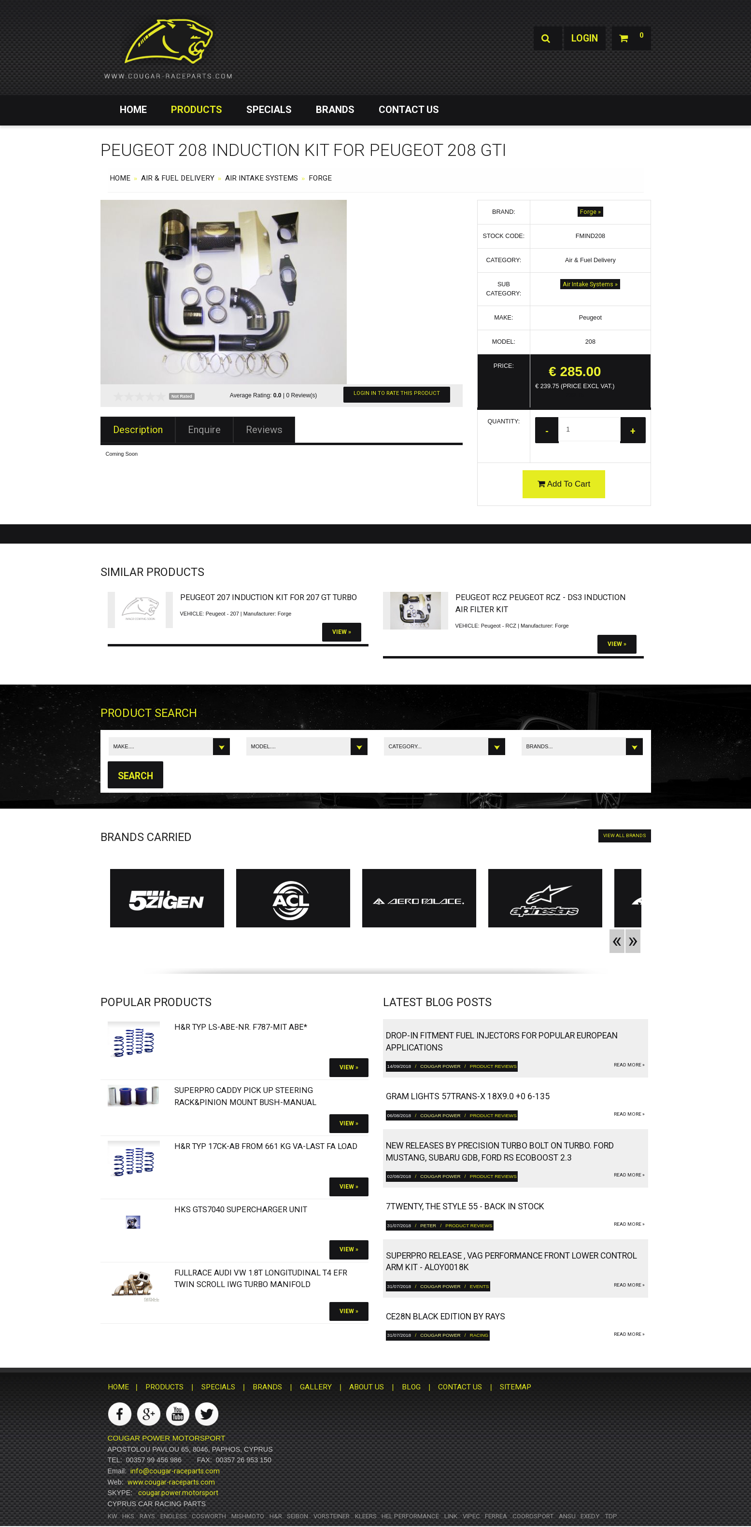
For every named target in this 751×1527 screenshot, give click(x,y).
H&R (275, 1516)
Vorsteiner (331, 1516)
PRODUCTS (196, 109)
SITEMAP (515, 1388)
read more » (629, 1065)
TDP (611, 1516)
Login (582, 38)
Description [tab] (138, 429)
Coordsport (532, 1516)
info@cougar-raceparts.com (175, 1472)
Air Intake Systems (261, 178)
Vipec (471, 1516)
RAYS (147, 1516)
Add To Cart (564, 484)
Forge (320, 178)
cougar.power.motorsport (178, 1494)
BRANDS (335, 109)
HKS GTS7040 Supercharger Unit (240, 1210)
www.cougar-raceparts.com (171, 1482)
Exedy (590, 1516)
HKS (128, 1516)
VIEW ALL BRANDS (624, 836)
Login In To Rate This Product (397, 393)
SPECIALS (269, 109)
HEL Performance (410, 1516)
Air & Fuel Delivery (177, 178)
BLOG (411, 1388)
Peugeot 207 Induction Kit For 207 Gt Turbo (268, 597)
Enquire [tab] (204, 429)
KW (112, 1516)
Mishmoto (247, 1516)
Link (450, 1516)
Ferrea (496, 1516)
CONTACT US (409, 109)
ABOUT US (366, 1388)
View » (341, 632)
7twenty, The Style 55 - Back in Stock (465, 1207)
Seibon (297, 1516)
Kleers (366, 1516)
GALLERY (316, 1388)
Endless (173, 1516)
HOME (133, 109)
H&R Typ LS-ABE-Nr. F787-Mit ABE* (240, 1028)
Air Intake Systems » (590, 284)
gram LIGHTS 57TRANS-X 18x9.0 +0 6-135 (468, 1097)
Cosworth (209, 1516)
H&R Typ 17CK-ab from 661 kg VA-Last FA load (265, 1147)
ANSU (567, 1516)
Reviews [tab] (264, 429)
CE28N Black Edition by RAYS (445, 1317)
